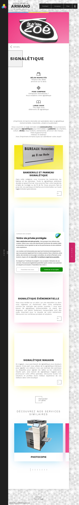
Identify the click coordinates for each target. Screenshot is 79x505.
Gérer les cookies (15, 503)
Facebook (26, 503)
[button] (27, 269)
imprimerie (20, 6)
